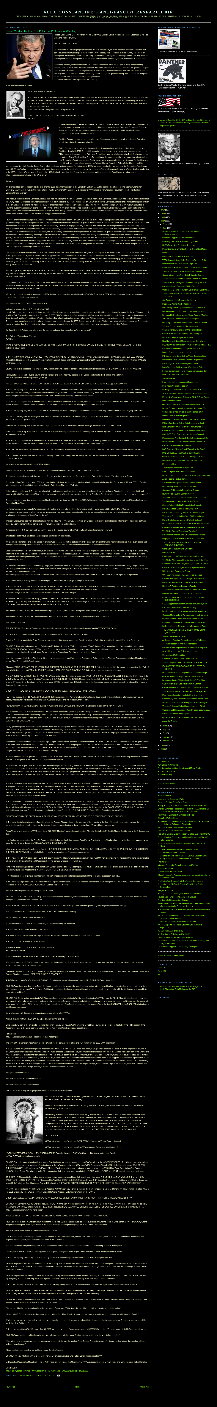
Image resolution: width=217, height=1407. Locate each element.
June (165, 726)
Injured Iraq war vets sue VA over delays (178, 472)
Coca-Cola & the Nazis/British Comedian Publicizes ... (184, 431)
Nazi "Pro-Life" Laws (166, 784)
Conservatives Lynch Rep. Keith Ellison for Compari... (184, 275)
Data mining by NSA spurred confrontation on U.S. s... (184, 308)
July (165, 228)
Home (77, 1387)
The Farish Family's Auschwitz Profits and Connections (180, 881)
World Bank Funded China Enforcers (177, 549)
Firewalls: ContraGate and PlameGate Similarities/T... (184, 622)
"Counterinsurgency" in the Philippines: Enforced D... (184, 271)
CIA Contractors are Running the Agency (179, 300)
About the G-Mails (169, 721)
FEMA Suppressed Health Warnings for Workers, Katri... (185, 604)
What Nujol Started (165, 868)
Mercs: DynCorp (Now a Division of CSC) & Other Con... (185, 397)
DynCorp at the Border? (172, 401)
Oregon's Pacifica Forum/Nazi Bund (172, 802)
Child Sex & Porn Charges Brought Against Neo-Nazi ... (185, 567)
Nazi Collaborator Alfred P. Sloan (171, 853)
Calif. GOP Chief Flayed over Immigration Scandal (183, 434)
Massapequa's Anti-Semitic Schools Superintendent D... (185, 438)
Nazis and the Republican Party (171, 799)
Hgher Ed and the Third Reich (170, 872)
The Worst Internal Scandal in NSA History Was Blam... (185, 590)
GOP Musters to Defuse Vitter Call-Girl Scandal (181, 684)
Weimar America (164, 796)
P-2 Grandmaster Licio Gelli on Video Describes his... (184, 356)
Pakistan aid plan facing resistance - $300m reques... (184, 512)
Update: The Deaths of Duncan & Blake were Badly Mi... (185, 290)
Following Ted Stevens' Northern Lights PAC (180, 241)
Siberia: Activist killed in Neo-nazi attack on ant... (182, 505)
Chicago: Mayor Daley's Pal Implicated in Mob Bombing (185, 615)
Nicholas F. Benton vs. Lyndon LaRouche (179, 586)
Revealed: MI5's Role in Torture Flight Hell (179, 264)
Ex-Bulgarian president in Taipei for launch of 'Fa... (183, 390)
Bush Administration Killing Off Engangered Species (183, 535)
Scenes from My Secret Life (173, 655)
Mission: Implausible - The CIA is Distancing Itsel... (183, 594)
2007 (163, 221)
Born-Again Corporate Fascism (175, 386)
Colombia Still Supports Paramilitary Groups (180, 490)
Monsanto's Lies (169, 464)
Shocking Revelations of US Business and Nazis (178, 849)
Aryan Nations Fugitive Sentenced (176, 479)
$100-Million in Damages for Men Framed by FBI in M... (185, 282)
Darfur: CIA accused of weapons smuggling (180, 352)
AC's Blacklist (163, 762)
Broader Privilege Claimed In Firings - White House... (184, 579)
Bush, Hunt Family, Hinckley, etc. (175, 714)
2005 (163, 749)
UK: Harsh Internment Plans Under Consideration (182, 575)
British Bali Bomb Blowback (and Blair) (178, 256)
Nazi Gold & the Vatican (172, 553)
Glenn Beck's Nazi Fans (168, 818)
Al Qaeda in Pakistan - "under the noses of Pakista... (184, 640)
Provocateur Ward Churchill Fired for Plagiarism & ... (183, 360)
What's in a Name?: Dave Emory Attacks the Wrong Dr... (185, 703)
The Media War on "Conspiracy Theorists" (179, 531)
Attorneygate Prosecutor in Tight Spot (177, 468)
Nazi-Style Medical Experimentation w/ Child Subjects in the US (184, 834)
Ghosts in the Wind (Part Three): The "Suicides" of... (183, 717)
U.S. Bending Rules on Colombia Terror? (179, 486)
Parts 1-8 (161, 968)
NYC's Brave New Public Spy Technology (179, 245)
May (165, 730)
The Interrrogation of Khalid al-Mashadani (179, 644)
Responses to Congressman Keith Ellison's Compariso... (185, 648)
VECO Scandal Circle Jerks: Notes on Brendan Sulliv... (185, 260)
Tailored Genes (168, 378)
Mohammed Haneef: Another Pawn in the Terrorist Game (185, 524)
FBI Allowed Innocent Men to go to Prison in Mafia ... (184, 349)
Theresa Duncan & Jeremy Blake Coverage (180, 326)
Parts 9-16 (162, 971)
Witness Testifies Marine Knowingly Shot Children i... (184, 619)
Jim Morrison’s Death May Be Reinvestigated (180, 319)
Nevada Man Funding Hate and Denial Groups (177, 897)
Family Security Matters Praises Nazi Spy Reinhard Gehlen (182, 806)
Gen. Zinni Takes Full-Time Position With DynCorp (183, 404)
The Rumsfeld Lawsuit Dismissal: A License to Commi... (185, 279)
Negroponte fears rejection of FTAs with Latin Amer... (184, 539)
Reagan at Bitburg (165, 890)
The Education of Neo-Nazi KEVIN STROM (180, 501)
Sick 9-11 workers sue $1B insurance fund (179, 651)
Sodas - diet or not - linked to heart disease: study (182, 412)
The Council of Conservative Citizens (173, 900)
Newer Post (10, 1387)
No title (165, 253)
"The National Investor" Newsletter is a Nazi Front (178, 921)
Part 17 (161, 974)
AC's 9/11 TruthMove (166, 771)
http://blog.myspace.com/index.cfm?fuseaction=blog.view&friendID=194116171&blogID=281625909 (47, 1371)
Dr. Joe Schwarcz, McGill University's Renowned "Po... (184, 408)
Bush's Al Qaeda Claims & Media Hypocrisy (180, 509)
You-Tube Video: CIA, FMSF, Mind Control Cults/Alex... (185, 498)
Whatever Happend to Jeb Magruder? (177, 238)
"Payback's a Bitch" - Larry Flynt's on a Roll (180, 659)
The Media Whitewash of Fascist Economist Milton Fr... (185, 560)
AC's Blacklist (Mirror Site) (168, 765)
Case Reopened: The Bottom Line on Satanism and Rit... (185, 688)
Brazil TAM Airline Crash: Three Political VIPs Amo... (183, 582)
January (166, 741)
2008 (163, 217)
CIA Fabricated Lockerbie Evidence (176, 445)
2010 (163, 210)
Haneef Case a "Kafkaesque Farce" (177, 416)
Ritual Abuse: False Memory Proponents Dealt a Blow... (185, 268)
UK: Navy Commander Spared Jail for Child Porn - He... (185, 322)
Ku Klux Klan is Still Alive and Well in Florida (176, 934)
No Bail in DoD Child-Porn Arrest (175, 375)
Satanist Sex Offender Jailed (174, 636)
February (167, 737)
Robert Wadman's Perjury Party (171, 956)
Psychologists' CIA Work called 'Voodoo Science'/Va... (184, 442)
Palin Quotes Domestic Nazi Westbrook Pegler (177, 815)
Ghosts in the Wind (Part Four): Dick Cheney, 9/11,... (184, 334)
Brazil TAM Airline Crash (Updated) (176, 304)
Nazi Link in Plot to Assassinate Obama (174, 831)
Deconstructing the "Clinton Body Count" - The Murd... (184, 680)
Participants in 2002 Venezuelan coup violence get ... (184, 556)
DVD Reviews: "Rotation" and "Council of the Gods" (183, 449)
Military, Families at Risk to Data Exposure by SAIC (183, 423)
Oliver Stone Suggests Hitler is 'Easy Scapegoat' (178, 947)
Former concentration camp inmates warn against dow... (185, 371)
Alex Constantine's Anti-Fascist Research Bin (108, 12)
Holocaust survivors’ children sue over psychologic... (183, 460)
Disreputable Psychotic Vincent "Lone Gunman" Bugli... (185, 315)
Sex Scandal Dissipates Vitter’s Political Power (181, 483)
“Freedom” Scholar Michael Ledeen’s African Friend (183, 706)
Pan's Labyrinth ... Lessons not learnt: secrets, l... (182, 382)
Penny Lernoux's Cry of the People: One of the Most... (184, 249)
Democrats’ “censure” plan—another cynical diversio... (184, 419)
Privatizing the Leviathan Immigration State (180, 363)
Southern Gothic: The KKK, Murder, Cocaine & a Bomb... (185, 564)
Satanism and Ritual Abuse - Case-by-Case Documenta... (186, 710)
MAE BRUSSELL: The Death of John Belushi (181, 453)
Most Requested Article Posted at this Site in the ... (183, 695)
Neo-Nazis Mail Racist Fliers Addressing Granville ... (183, 341)
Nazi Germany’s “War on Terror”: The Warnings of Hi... (184, 427)
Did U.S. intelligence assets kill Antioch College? (182, 520)
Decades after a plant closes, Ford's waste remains (183, 311)
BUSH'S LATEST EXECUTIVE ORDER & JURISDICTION (186, 475)
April (165, 733)
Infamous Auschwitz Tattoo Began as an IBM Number (180, 865)
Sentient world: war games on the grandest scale (182, 330)
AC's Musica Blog (165, 775)
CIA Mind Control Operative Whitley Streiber (180, 286)
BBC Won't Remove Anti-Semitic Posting (179, 608)
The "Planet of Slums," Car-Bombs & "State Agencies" (184, 691)
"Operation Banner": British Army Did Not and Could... (184, 516)
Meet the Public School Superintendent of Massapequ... (185, 673)
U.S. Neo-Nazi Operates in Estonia (176, 571)
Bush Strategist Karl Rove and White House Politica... (184, 367)
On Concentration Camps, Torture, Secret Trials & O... (184, 676)
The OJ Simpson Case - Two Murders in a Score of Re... (185, 662)
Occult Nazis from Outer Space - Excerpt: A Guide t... (184, 457)
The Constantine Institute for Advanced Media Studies (180, 768)
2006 (163, 745)
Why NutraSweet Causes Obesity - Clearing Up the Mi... (185, 393)
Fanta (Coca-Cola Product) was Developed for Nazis (179, 894)
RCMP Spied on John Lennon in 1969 (177, 494)
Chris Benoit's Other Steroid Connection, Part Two (183, 527)
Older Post (144, 1387)
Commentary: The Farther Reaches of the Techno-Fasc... (185, 699)
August (166, 224)
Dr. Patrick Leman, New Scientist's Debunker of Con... (184, 626)
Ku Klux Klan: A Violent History (170, 931)
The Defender (163, 862)
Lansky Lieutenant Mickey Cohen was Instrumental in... (185, 611)
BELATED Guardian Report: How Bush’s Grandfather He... (186, 345)
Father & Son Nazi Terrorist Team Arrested (175, 937)
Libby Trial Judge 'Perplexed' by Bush (177, 337)
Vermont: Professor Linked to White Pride (175, 827)
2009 (163, 213)
